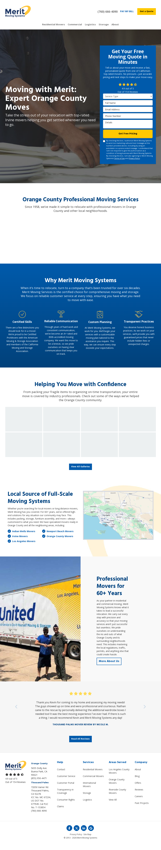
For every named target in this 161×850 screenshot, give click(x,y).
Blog (137, 782)
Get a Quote (146, 11)
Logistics (87, 806)
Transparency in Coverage (65, 798)
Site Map (87, 841)
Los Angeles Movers (21, 547)
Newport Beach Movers (58, 537)
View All (113, 806)
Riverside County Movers (117, 798)
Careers (139, 802)
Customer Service (66, 782)
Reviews (139, 796)
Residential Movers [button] (58, 27)
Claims (60, 812)
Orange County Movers (57, 542)
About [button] (109, 27)
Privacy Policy (134, 164)
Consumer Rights (66, 806)
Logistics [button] (89, 27)
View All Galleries (80, 473)
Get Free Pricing (128, 140)
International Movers (89, 791)
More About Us (109, 667)
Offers (138, 789)
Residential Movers (93, 775)
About (138, 775)
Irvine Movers (18, 542)
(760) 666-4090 (39, 817)
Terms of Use (119, 164)
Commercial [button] (76, 27)
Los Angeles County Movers (119, 777)
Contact (61, 775)
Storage (87, 799)
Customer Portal (65, 789)
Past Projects (142, 809)
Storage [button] (100, 27)
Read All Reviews (80, 745)
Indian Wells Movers (21, 537)
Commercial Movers (93, 782)
